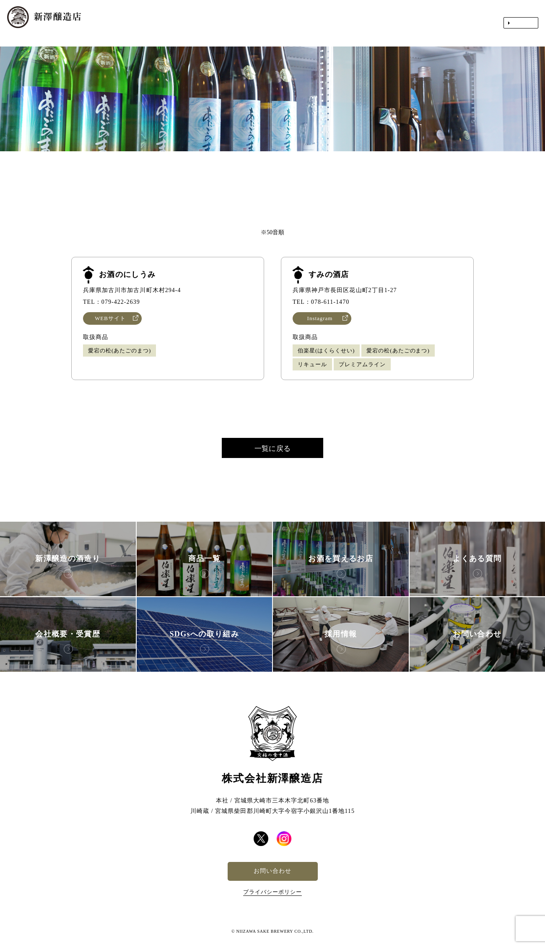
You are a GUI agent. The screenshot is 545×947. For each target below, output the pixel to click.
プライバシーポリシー (272, 892)
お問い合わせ (272, 871)
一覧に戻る (272, 449)
